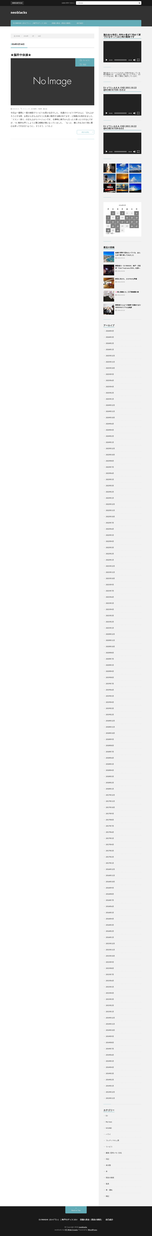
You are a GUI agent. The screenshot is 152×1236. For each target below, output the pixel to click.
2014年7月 (110, 1049)
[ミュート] (134, 60)
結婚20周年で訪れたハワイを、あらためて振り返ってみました (87, 3)
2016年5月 (110, 913)
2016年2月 (110, 931)
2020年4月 (110, 671)
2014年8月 (110, 1042)
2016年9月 (110, 888)
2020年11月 (110, 640)
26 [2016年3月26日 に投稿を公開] (132, 226)
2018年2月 (110, 783)
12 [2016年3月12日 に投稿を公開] (132, 217)
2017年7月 (110, 826)
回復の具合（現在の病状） (62, 23)
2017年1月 (110, 863)
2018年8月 (110, 745)
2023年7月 (110, 467)
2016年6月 (110, 906)
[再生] (106, 60)
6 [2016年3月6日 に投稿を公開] (136, 213)
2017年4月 (110, 844)
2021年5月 (110, 603)
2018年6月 (110, 758)
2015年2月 (110, 1005)
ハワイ (108, 1134)
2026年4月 (110, 331)
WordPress (92, 1230)
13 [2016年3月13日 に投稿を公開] (137, 217)
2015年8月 (110, 968)
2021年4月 (110, 609)
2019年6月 (110, 690)
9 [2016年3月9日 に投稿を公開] (117, 217)
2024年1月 (110, 442)
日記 (84, 64)
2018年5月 (110, 764)
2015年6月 (110, 981)
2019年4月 (110, 702)
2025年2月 (110, 393)
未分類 (108, 1165)
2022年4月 (110, 541)
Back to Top (76, 1210)
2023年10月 (110, 455)
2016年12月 (110, 869)
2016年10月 (110, 882)
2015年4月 (110, 993)
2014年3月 (110, 1073)
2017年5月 (110, 838)
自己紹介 (80, 23)
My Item (109, 1122)
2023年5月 (110, 479)
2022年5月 (110, 535)
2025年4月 (110, 387)
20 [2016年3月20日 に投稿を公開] (137, 222)
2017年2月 (110, 857)
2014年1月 (110, 1086)
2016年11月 (110, 875)
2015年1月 (110, 1012)
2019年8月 (110, 677)
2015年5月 (110, 987)
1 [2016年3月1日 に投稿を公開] (112, 213)
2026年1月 (110, 349)
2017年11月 (110, 801)
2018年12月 (110, 721)
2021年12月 (110, 566)
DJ (107, 1116)
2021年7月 (110, 591)
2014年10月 (110, 1030)
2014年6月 (110, 1055)
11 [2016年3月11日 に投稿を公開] (127, 217)
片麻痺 (40, 108)
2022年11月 (110, 510)
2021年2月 (110, 622)
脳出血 (45, 108)
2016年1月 (110, 937)
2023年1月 (110, 498)
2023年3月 (110, 486)
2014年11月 (110, 1024)
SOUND (109, 1128)
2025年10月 (110, 368)
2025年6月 (110, 380)
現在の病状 (110, 1178)
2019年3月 (110, 708)
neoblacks (19, 12)
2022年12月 (110, 504)
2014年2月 (110, 1080)
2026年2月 (110, 343)
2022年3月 (110, 547)
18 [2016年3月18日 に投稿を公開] (127, 222)
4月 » (112, 233)
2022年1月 (110, 560)
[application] (122, 51)
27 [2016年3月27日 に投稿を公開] (137, 226)
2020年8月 (110, 653)
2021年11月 (110, 572)
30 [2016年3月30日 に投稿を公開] (118, 230)
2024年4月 (110, 430)
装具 (107, 1184)
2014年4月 (110, 1067)
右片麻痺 (34, 108)
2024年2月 (110, 436)
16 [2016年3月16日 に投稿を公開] (118, 222)
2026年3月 (110, 337)
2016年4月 (110, 919)
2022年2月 (110, 554)
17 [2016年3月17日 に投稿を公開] (122, 222)
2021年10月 (110, 578)
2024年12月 (110, 405)
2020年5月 (110, 665)
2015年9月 (110, 962)
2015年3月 (110, 999)
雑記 (107, 1196)
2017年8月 (110, 820)
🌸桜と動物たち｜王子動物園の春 (127, 292)
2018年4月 (110, 770)
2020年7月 (110, 659)
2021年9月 (110, 585)
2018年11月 (110, 727)
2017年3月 (110, 851)
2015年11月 (110, 950)
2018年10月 (110, 733)
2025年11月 (110, 362)
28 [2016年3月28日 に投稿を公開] (108, 230)
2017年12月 (110, 795)
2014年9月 (110, 1036)
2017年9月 (110, 813)
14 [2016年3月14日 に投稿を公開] (108, 222)
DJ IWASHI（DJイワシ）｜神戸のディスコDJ (30, 23)
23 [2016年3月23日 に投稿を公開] (118, 226)
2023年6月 (110, 473)
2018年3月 (110, 776)
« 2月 (107, 233)
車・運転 (109, 1190)
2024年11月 (110, 411)
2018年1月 (110, 789)
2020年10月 (110, 646)
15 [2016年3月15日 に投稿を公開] (113, 222)
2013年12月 (110, 1092)
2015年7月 (110, 974)
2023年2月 (110, 492)
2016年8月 (110, 894)
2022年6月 (110, 529)
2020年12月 (110, 634)
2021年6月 (110, 597)
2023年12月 (110, 448)
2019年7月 (110, 684)
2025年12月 (110, 356)
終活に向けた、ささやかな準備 (126, 279)
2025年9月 (110, 374)
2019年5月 (110, 696)
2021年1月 (110, 628)
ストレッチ (26, 108)
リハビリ (86, 60)
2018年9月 (110, 739)
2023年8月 (110, 461)
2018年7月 (110, 752)
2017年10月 (110, 807)
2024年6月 (110, 424)
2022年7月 (110, 523)
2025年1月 (110, 399)
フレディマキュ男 (112, 1140)
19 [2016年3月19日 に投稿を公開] (132, 222)
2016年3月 (110, 925)
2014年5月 (110, 1061)
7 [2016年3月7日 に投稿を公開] (108, 217)
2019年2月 (110, 714)
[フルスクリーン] (138, 60)
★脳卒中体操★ (21, 55)
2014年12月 (110, 1018)
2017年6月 (110, 832)
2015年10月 (110, 956)
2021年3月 (110, 615)
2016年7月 (110, 900)
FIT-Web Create (71, 1230)
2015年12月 (110, 943)
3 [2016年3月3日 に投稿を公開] (122, 213)
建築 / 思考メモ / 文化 (114, 1153)
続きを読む (85, 132)
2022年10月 (110, 516)
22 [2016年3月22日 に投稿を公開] (113, 226)
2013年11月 (110, 1098)
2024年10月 (110, 417)
